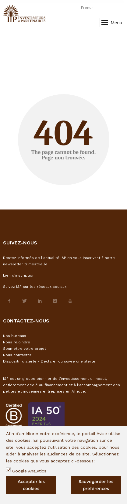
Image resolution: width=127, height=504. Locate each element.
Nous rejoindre (16, 342)
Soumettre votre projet (24, 348)
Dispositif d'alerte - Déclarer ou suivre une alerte (49, 361)
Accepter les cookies (31, 485)
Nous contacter (17, 355)
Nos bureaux (14, 336)
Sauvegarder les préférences (96, 485)
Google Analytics (29, 470)
